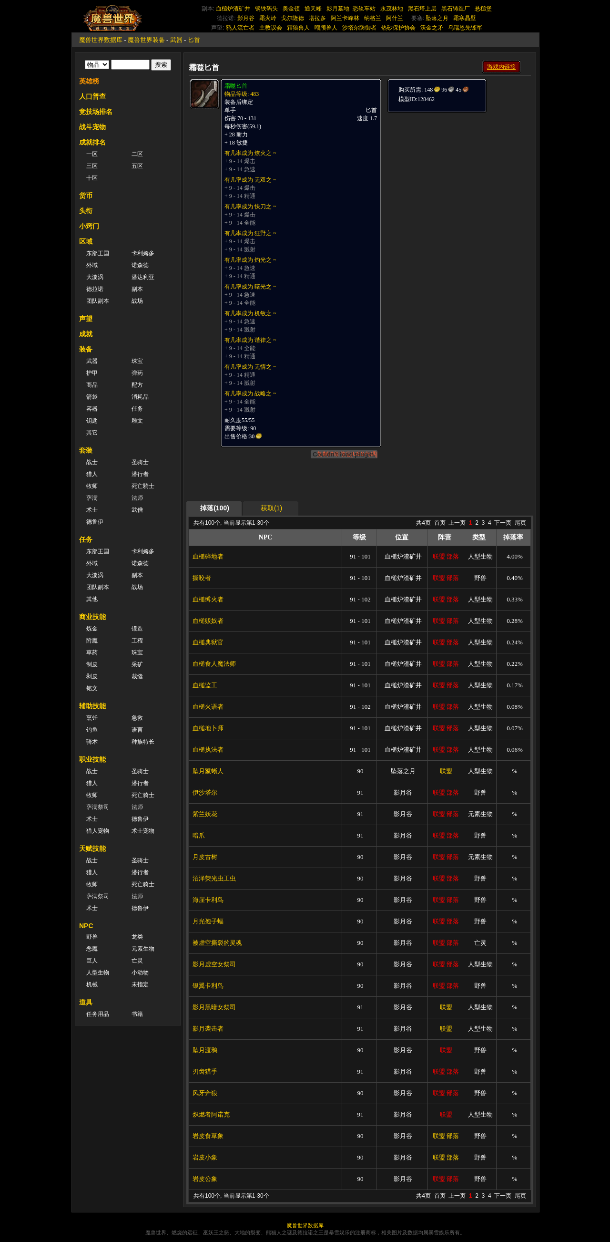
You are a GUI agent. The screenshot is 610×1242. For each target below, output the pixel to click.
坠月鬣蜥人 (208, 771)
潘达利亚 (143, 277)
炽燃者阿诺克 (211, 1114)
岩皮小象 (205, 1157)
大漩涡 (94, 277)
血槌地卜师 (208, 728)
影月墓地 (337, 8)
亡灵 (137, 960)
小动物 (140, 972)
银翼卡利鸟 (208, 985)
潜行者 (140, 474)
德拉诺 (94, 289)
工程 (137, 640)
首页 (440, 522)
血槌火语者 (208, 706)
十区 (92, 178)
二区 (137, 154)
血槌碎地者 (208, 556)
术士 (92, 510)
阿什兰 (394, 18)
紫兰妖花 (205, 814)
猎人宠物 (97, 831)
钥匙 (92, 420)
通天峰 (313, 8)
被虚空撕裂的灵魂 (217, 942)
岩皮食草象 (208, 1135)
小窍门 (89, 226)
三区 (92, 166)
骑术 (92, 741)
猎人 (92, 474)
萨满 (92, 498)
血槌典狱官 (208, 642)
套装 (85, 450)
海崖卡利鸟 (208, 899)
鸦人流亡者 (240, 27)
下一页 (502, 522)
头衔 (85, 211)
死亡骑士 (143, 795)
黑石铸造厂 (455, 8)
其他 (92, 599)
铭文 (92, 688)
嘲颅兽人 (326, 27)
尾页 (520, 522)
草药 (92, 652)
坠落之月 (437, 18)
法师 (137, 498)
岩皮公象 (205, 1178)
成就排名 (92, 142)
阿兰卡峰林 (345, 18)
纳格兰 (372, 18)
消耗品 (140, 396)
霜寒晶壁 (464, 18)
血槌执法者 (208, 749)
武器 (176, 39)
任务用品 (97, 1014)
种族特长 (143, 741)
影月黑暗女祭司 (214, 1007)
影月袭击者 (208, 1028)
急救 (137, 717)
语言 (137, 729)
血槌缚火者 (208, 599)
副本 (137, 289)
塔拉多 (317, 18)
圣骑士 (140, 462)
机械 (92, 984)
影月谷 (245, 18)
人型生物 (97, 972)
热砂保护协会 (398, 27)
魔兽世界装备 (146, 39)
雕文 (137, 420)
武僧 (137, 510)
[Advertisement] (458, 172)
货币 (85, 195)
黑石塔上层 (422, 8)
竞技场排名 (95, 111)
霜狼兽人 (298, 27)
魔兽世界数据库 (100, 39)
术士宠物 (143, 831)
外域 (92, 265)
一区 (92, 154)
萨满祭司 (97, 807)
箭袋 (92, 396)
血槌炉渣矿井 (233, 8)
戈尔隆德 (292, 18)
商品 (92, 385)
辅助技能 (92, 706)
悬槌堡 (483, 8)
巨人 (92, 960)
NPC (86, 926)
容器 (92, 408)
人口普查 (92, 96)
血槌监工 (205, 685)
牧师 (92, 486)
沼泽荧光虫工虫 (214, 878)
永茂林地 (391, 8)
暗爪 (199, 835)
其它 (92, 432)
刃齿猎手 (205, 1071)
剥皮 (92, 676)
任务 (137, 408)
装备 (85, 349)
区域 (85, 241)
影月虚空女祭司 (214, 964)
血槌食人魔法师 (214, 663)
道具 (85, 1002)
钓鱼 (92, 729)
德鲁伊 (94, 521)
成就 (85, 334)
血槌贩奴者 (208, 620)
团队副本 (97, 301)
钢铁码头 (266, 8)
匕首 (194, 39)
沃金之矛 (431, 27)
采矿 (137, 664)
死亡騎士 (143, 486)
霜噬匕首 (235, 86)
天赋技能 (92, 848)
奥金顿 (291, 8)
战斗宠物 (92, 127)
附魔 (92, 640)
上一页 (457, 522)
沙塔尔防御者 (359, 27)
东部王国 (97, 253)
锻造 (137, 628)
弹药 (137, 373)
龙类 (137, 936)
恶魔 (92, 948)
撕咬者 (202, 577)
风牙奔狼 (205, 1093)
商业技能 (92, 617)
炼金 (92, 628)
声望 (85, 318)
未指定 (140, 984)
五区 (137, 166)
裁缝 (137, 676)
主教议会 (270, 27)
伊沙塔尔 (205, 792)
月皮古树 (205, 856)
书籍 (137, 1014)
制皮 (92, 664)
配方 (137, 385)
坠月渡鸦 (205, 1050)
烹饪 (92, 717)
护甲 (92, 373)
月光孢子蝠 (208, 921)
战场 (137, 301)
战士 (92, 462)
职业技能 (92, 759)
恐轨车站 (364, 8)
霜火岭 (267, 18)
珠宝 (137, 361)
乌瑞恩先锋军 (465, 27)
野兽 (92, 936)
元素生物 (143, 948)
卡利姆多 (143, 253)
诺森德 (140, 265)
